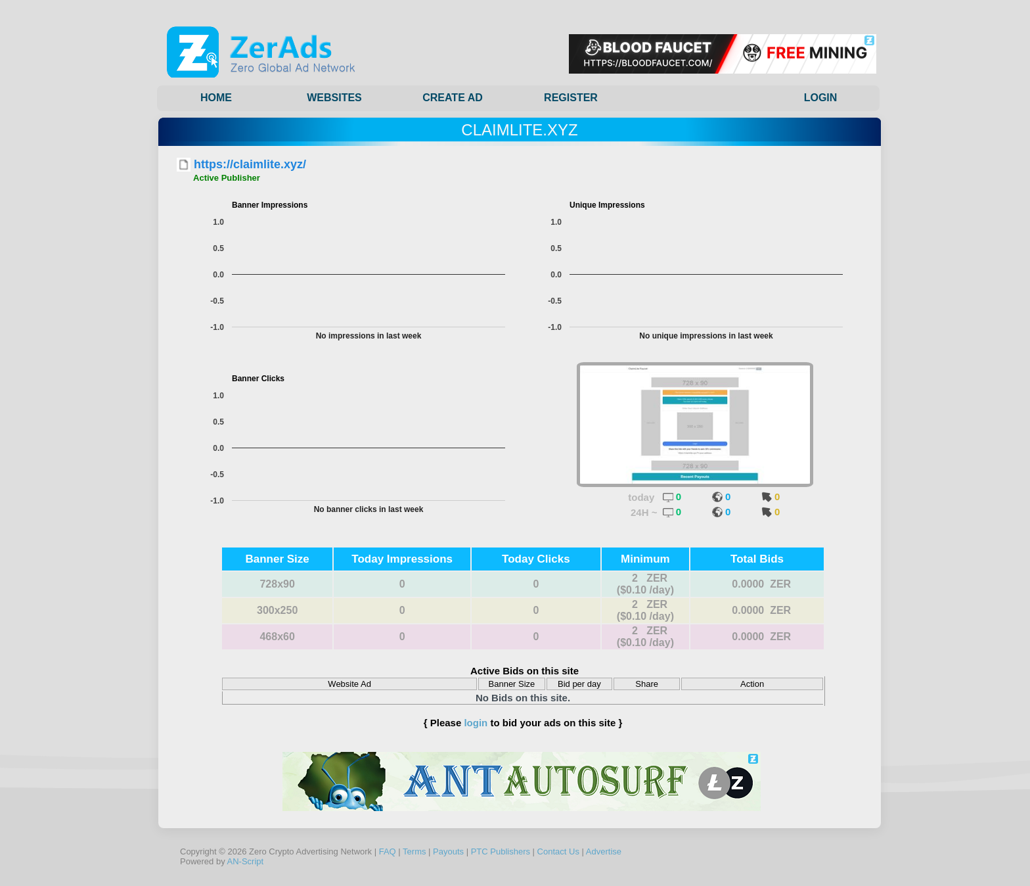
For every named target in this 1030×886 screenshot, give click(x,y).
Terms (414, 851)
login (475, 722)
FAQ (387, 851)
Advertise (603, 851)
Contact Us (558, 851)
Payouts (448, 851)
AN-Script (245, 861)
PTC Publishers (500, 851)
